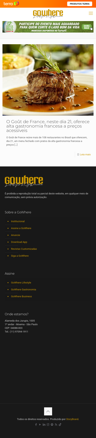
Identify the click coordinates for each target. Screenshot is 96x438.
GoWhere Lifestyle (21, 282)
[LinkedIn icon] (44, 424)
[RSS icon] (56, 424)
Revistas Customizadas (24, 248)
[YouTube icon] (40, 424)
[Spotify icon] (52, 424)
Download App (19, 242)
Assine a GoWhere (21, 228)
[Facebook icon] (36, 424)
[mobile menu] (91, 13)
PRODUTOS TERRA (80, 4)
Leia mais (85, 154)
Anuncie (15, 235)
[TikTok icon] (60, 424)
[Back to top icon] (48, 411)
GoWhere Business (21, 296)
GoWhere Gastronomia (23, 289)
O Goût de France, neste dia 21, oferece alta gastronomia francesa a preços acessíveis (48, 126)
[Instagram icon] (48, 424)
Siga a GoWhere (20, 255)
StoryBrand (72, 419)
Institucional (18, 221)
